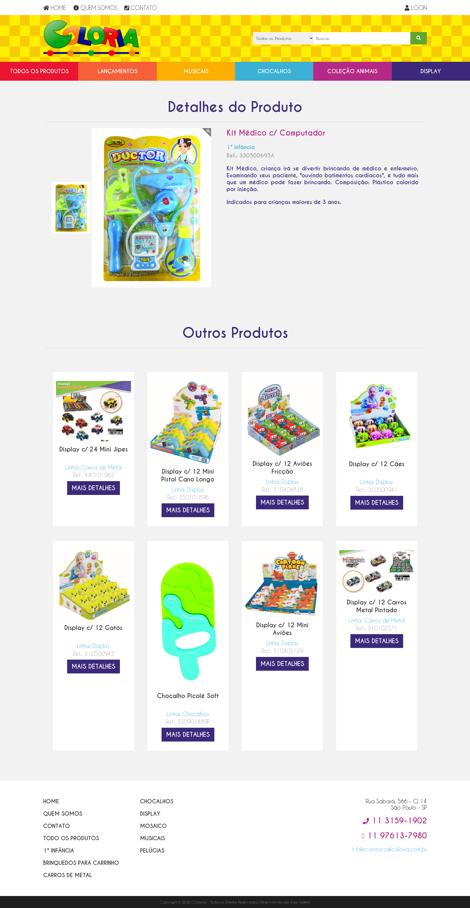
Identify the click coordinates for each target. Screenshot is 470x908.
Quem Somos (62, 813)
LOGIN (416, 7)
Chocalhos (274, 71)
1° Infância (58, 850)
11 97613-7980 (394, 836)
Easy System (300, 902)
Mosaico (153, 826)
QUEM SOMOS (95, 7)
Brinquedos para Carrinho (81, 862)
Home (51, 801)
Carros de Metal (67, 875)
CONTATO (140, 7)
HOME (54, 7)
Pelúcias (152, 850)
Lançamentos (117, 71)
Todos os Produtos (39, 71)
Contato (56, 826)
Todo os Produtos (71, 838)
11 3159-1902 (395, 821)
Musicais (195, 71)
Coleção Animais (352, 71)
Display (431, 71)
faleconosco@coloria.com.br (389, 849)
